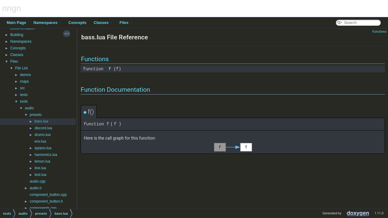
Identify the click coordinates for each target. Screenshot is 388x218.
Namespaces (47, 22)
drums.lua (43, 135)
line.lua (40, 168)
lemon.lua (42, 161)
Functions (379, 32)
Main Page (16, 22)
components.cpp (43, 208)
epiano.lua (43, 148)
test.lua (40, 175)
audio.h (36, 188)
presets (36, 115)
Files (125, 22)
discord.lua (43, 128)
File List (21, 68)
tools (24, 101)
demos (25, 75)
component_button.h (46, 201)
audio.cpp (37, 181)
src (22, 88)
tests (24, 95)
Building (16, 35)
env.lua (40, 141)
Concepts (77, 22)
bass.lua (41, 121)
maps (24, 81)
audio (29, 108)
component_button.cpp (48, 195)
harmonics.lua (46, 155)
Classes (103, 22)
